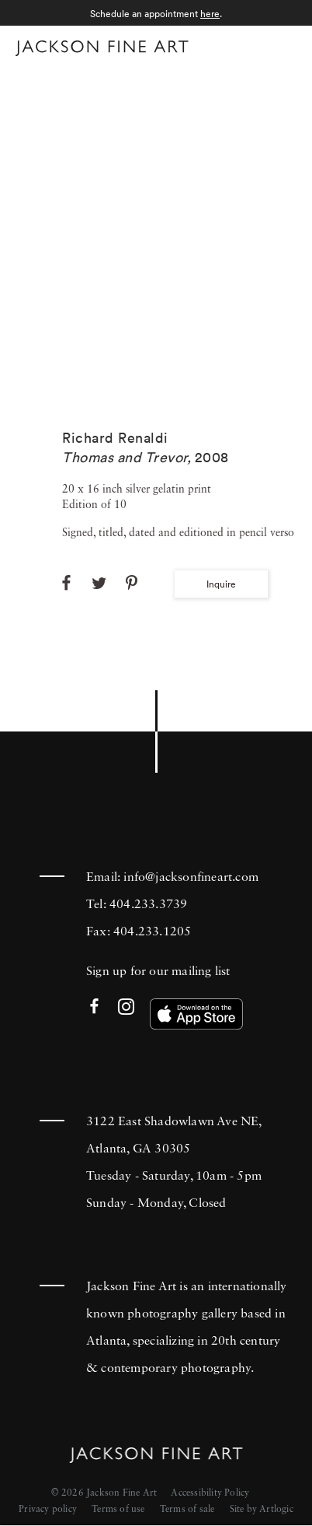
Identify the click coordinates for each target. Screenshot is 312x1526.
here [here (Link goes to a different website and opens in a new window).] (210, 13)
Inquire (221, 584)
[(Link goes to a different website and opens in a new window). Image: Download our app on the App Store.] (196, 1014)
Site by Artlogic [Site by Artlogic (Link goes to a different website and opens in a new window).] (261, 1509)
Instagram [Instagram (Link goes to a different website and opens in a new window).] (126, 1007)
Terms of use (118, 1509)
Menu (281, 45)
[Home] (102, 48)
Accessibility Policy (210, 1493)
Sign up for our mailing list (158, 972)
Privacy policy (48, 1509)
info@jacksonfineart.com (190, 878)
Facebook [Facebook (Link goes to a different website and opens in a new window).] (94, 1007)
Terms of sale (187, 1509)
